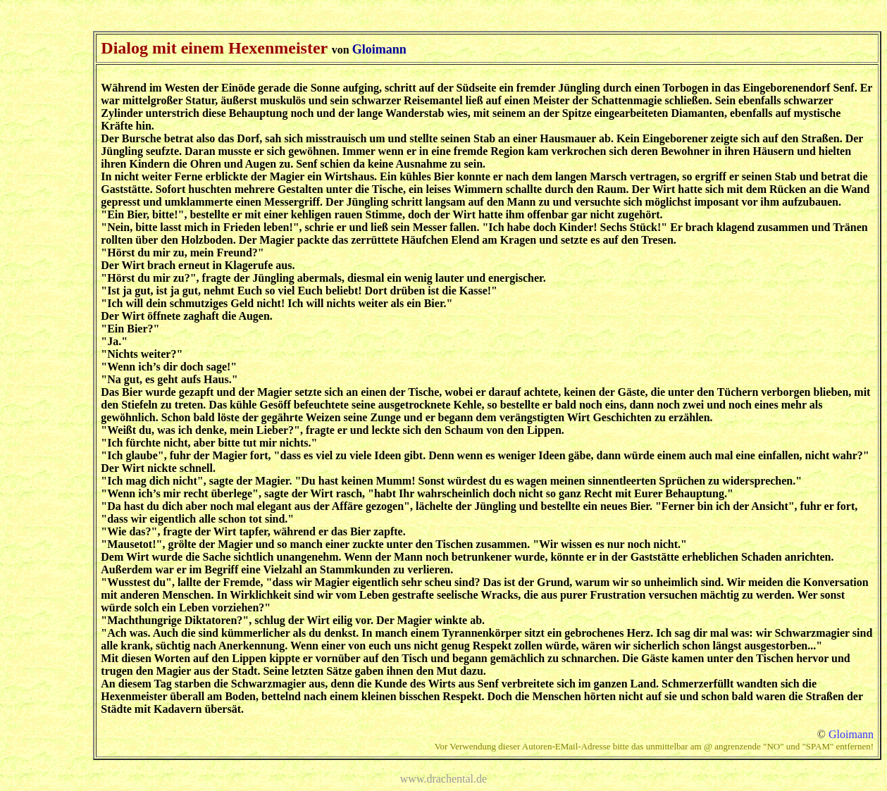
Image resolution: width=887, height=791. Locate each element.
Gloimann (851, 734)
